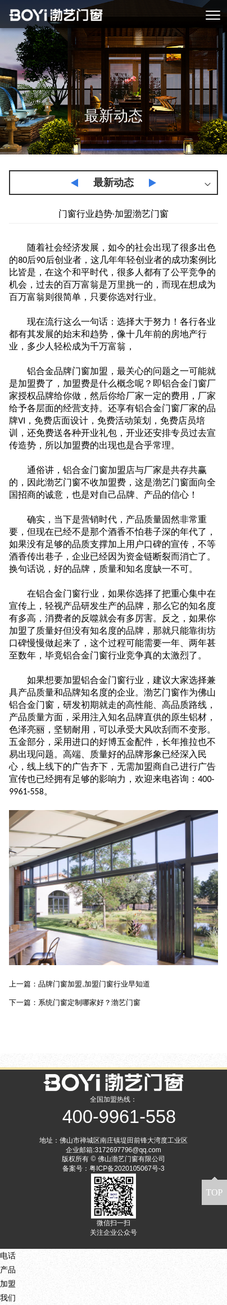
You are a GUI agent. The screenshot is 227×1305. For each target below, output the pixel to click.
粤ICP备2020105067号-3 (126, 1168)
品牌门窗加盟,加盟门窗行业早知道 (94, 984)
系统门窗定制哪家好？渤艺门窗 (89, 1002)
